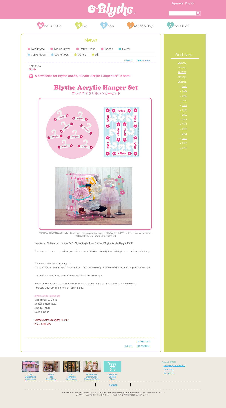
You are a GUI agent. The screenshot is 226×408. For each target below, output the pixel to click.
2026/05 (182, 63)
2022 (184, 100)
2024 (184, 91)
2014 (184, 138)
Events (125, 48)
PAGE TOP (143, 341)
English (189, 3)
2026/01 (182, 82)
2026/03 (182, 72)
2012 (184, 148)
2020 (184, 110)
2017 (184, 124)
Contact (113, 384)
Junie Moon (37, 54)
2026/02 (182, 77)
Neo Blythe (36, 48)
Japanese (177, 3)
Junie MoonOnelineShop (112, 370)
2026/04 (182, 67)
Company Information (174, 365)
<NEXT (128, 60)
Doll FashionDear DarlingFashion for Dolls (92, 370)
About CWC (169, 362)
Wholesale (169, 373)
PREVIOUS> (143, 60)
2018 (184, 119)
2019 (184, 115)
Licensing (168, 369)
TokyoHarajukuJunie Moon (71, 370)
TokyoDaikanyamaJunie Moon (30, 370)
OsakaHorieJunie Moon (51, 370)
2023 (184, 96)
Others (80, 54)
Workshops (60, 54)
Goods (107, 48)
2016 (184, 129)
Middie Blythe (60, 48)
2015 (184, 133)
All (95, 54)
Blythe (111, 10)
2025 (184, 86)
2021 (184, 105)
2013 (184, 143)
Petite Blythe (85, 48)
